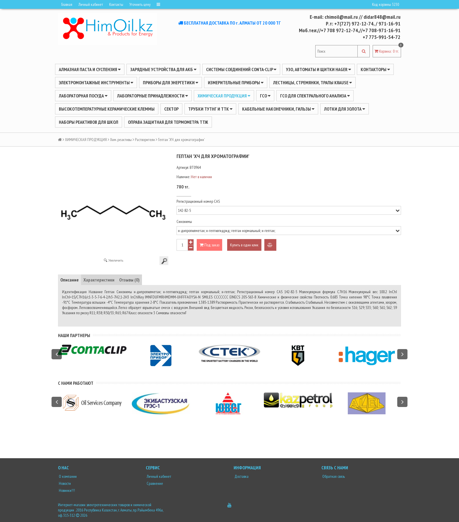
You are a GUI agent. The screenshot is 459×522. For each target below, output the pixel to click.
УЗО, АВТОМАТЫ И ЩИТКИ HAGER (318, 69)
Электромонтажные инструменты (96, 82)
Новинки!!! (66, 490)
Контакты (116, 4)
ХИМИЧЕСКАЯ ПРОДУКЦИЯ (224, 95)
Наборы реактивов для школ (88, 122)
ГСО (265, 95)
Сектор (171, 109)
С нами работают (75, 383)
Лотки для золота (344, 109)
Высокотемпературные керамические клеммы (107, 109)
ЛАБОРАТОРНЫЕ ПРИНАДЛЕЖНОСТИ (152, 95)
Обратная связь (333, 476)
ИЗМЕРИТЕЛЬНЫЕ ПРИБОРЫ (235, 82)
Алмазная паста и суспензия (90, 69)
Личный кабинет (90, 4)
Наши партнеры (74, 335)
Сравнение (154, 483)
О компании (67, 476)
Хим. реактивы (121, 139)
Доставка (241, 476)
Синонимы (184, 221)
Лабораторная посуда (83, 95)
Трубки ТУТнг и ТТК (210, 109)
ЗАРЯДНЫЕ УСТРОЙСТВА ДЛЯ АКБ (163, 69)
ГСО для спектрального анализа (315, 95)
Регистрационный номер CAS (198, 201)
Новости (64, 483)
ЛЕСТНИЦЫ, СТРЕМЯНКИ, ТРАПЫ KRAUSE (312, 82)
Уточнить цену (139, 4)
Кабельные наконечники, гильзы (278, 109)
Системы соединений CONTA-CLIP (241, 69)
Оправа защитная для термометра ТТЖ (168, 122)
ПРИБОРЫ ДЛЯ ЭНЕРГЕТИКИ (170, 82)
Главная (66, 4)
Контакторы (375, 69)
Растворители (145, 139)
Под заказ (209, 245)
